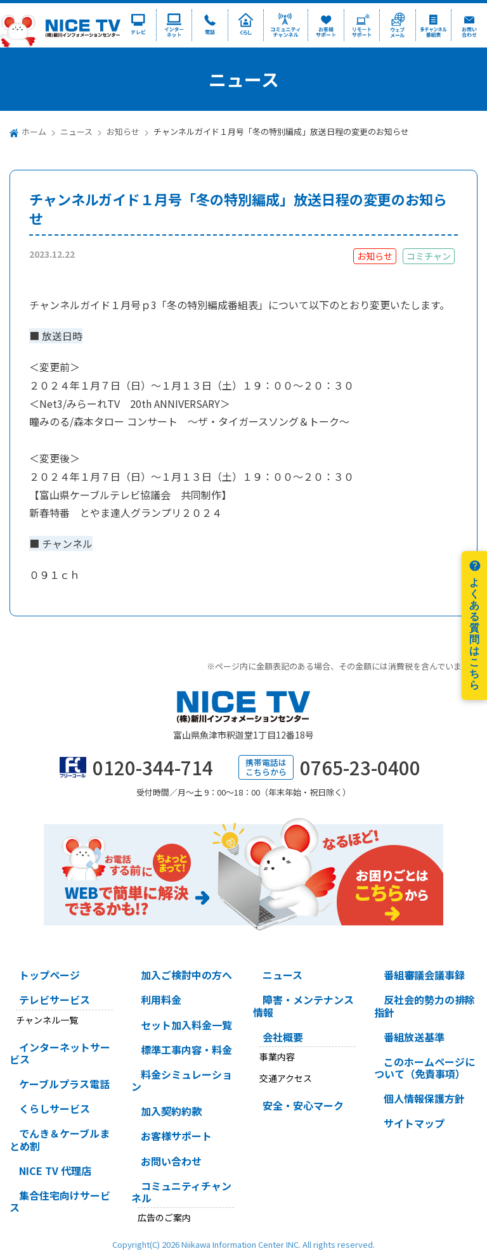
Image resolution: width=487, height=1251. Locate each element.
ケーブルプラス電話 (64, 1083)
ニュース (76, 131)
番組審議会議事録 (424, 974)
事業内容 (277, 1056)
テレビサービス (54, 999)
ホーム (34, 131)
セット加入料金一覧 (186, 1024)
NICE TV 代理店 (55, 1170)
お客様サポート (176, 1135)
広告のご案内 (164, 1217)
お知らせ (123, 131)
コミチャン (428, 256)
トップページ (49, 974)
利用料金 (161, 999)
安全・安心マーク (303, 1105)
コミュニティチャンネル (181, 1191)
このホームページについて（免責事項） (424, 1067)
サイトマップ (414, 1123)
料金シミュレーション (181, 1080)
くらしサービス (54, 1108)
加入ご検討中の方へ (186, 974)
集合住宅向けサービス (60, 1201)
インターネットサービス (60, 1053)
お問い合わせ (171, 1161)
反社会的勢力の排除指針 (424, 1005)
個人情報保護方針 (424, 1098)
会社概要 (283, 1037)
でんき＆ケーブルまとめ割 (60, 1139)
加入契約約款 (171, 1111)
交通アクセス (285, 1078)
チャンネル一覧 (47, 1019)
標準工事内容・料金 (186, 1049)
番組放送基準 (414, 1037)
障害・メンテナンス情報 (303, 1005)
